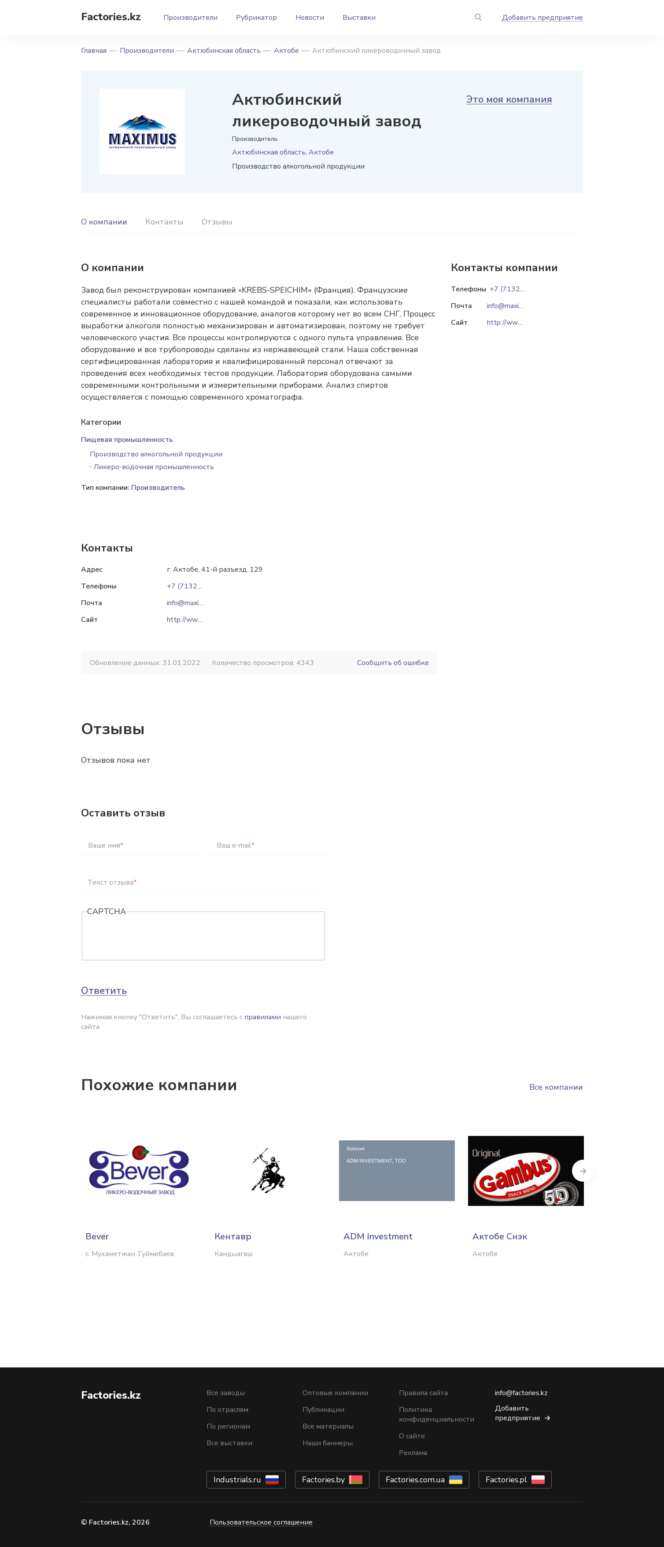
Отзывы (217, 222)
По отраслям (227, 1410)
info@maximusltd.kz (198, 603)
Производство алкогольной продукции (156, 454)
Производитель (158, 487)
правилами (262, 1017)
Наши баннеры (327, 1443)
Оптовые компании (335, 1393)
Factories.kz (111, 17)
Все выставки (229, 1443)
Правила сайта (423, 1393)
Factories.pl (506, 1479)
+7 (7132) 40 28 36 (199, 586)
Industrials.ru (237, 1479)
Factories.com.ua (415, 1479)
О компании (104, 222)
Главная (94, 50)
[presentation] (154, 936)
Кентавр (232, 1236)
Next (583, 1171)
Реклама (413, 1453)
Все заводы (226, 1393)
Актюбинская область (224, 50)
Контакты (164, 222)
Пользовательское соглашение (261, 1522)
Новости (309, 17)
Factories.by (323, 1479)
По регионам (228, 1426)
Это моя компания (509, 99)
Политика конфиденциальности (436, 1414)
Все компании (556, 1087)
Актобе (286, 50)
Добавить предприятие (542, 17)
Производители (190, 17)
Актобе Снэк (499, 1236)
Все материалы (328, 1426)
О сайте (412, 1436)
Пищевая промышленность (127, 440)
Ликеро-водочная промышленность (154, 467)
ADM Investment (378, 1236)
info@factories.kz (521, 1393)
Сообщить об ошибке (393, 663)
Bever (97, 1236)
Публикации (323, 1410)
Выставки (359, 17)
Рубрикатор (256, 17)
